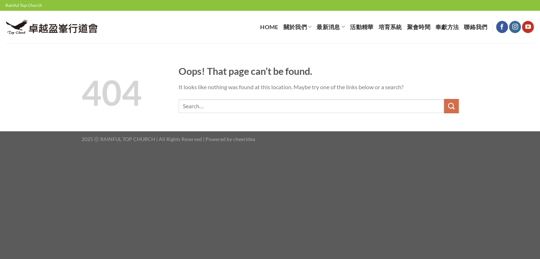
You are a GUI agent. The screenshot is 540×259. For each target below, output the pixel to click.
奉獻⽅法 (447, 26)
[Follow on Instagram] (515, 27)
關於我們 (297, 26)
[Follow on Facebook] (502, 27)
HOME (269, 26)
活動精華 (361, 26)
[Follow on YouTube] (528, 27)
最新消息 (331, 26)
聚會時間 (418, 26)
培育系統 (390, 26)
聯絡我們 (475, 26)
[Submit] (451, 106)
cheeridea (244, 139)
